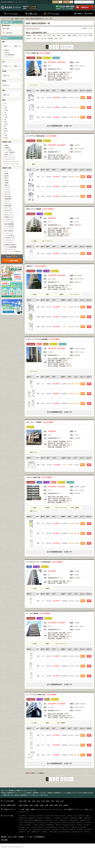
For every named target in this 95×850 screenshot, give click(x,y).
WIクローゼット (9, 215)
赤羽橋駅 (59, 76)
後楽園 (69, 35)
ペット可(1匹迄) (9, 226)
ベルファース (82, 815)
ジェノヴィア (72, 822)
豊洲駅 (56, 805)
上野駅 (46, 805)
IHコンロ (7, 187)
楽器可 (33, 164)
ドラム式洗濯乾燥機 (10, 247)
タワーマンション (34, 85)
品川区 (38, 801)
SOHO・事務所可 (75, 507)
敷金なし (7, 50)
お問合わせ (84, 7)
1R (5, 103)
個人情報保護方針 (39, 837)
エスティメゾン (87, 818)
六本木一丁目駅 (63, 717)
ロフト (6, 171)
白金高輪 (50, 38)
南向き (6, 178)
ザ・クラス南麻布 (38, 613)
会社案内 (89, 13)
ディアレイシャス (23, 829)
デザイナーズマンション (47, 241)
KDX (88, 815)
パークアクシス (23, 815)
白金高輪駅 (62, 78)
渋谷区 (52, 801)
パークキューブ (57, 818)
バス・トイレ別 (9, 222)
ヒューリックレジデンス (35, 829)
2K (5, 113)
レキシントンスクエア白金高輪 (43, 339)
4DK (5, 129)
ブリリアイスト (40, 815)
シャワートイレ (9, 233)
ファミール (64, 822)
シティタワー (87, 825)
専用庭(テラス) (8, 217)
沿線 (31, 13)
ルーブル (21, 822)
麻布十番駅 (62, 72)
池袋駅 (41, 805)
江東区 (20, 801)
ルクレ (28, 832)
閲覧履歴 (3, 837)
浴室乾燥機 (7, 199)
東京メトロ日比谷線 (53, 159)
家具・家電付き (9, 231)
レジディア (69, 815)
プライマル (86, 832)
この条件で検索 (12, 261)
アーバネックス (48, 820)
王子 (44, 35)
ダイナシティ (80, 822)
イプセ (55, 815)
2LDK (6, 117)
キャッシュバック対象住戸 (12, 251)
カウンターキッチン (10, 249)
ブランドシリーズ (9, 159)
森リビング (32, 818)
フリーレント (9, 57)
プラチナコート (48, 818)
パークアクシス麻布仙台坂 (41, 136)
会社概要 (21, 837)
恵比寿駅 (36, 805)
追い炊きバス (8, 210)
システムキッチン (9, 240)
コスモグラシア (74, 818)
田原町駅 (66, 805)
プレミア (21, 820)
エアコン (7, 190)
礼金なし (7, 52)
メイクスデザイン (49, 825)
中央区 (43, 801)
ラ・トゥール (31, 815)
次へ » (70, 47)
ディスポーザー (9, 219)
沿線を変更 (7, 33)
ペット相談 (33, 241)
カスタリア (65, 818)
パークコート (88, 822)
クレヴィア (79, 825)
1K (5, 106)
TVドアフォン (8, 208)
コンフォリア (62, 815)
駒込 (54, 35)
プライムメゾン (47, 829)
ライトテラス (88, 829)
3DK (5, 122)
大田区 (57, 801)
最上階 (6, 176)
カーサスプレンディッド (51, 827)
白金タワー (36, 266)
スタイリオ (41, 827)
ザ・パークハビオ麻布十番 (41, 694)
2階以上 (6, 185)
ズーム (75, 815)
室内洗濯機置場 (9, 224)
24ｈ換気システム (9, 238)
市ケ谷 (80, 35)
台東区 (33, 801)
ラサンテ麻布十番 (38, 53)
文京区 (62, 801)
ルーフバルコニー (9, 242)
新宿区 (25, 801)
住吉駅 (31, 805)
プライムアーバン (63, 820)
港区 (53, 69)
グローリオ (58, 825)
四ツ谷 (85, 35)
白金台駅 (61, 285)
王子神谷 (39, 35)
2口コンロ (7, 192)
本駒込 (58, 35)
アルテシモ (72, 829)
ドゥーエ (47, 815)
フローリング (8, 212)
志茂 (34, 35)
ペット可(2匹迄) (9, 235)
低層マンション (33, 452)
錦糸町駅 (25, 805)
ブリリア (21, 825)
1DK (5, 108)
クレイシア (57, 822)
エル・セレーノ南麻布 (40, 422)
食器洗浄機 (7, 206)
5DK (5, 135)
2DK (5, 115)
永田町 (90, 35)
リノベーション (9, 229)
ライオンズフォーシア (76, 832)
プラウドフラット (23, 818)
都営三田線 (51, 80)
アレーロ (68, 827)
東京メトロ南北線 (53, 72)
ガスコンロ (7, 203)
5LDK (6, 138)
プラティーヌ (64, 829)
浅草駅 (51, 805)
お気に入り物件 (12, 837)
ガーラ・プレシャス (32, 827)
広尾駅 (62, 159)
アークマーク (79, 829)
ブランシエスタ (53, 832)
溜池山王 (28, 38)
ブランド (51, 13)
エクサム (74, 827)
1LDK (6, 110)
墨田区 (47, 801)
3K (5, 119)
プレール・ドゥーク (42, 822)
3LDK (6, 124)
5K (5, 133)
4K (5, 126)
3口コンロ (7, 194)
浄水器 (6, 180)
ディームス (62, 827)
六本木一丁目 (36, 38)
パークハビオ (39, 818)
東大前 (64, 35)
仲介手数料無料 (9, 55)
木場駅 (20, 805)
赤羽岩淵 (28, 35)
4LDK (6, 131)
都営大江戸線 (51, 74)
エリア (11, 13)
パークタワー (28, 825)
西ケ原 (49, 35)
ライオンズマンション (30, 822)
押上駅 (60, 805)
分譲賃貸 (61, 294)
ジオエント (45, 832)
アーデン (55, 820)
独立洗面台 (7, 196)
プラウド (51, 822)
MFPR (80, 818)
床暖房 (6, 183)
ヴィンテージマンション (11, 164)
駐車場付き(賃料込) (10, 245)
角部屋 (6, 174)
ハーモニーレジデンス (38, 825)
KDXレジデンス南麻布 (40, 209)
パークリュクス (82, 827)
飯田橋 (74, 35)
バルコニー (7, 201)
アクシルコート (56, 829)
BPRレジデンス (39, 820)
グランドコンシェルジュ (69, 825)
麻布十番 (43, 38)
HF (52, 815)
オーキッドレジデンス (64, 832)
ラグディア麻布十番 (39, 477)
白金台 (56, 38)
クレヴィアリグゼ (29, 820)
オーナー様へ (29, 837)
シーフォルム (22, 827)
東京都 (50, 69)
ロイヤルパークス (84, 820)
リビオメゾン (22, 832)
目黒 (61, 38)
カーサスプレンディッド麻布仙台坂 (44, 562)
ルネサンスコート (36, 832)
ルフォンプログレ (74, 820)
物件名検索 (4, 840)
